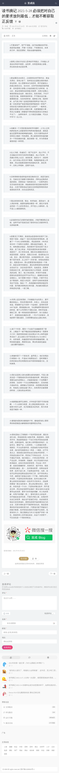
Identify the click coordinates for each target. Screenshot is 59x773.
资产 (15, 750)
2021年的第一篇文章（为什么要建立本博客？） (27, 663)
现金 (20, 750)
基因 (37, 750)
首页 (7, 36)
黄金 (26, 750)
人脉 (5, 747)
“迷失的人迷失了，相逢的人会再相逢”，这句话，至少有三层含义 (34, 670)
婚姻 (10, 747)
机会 (15, 747)
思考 (31, 747)
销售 (5, 754)
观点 (36, 747)
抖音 (20, 747)
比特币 (42, 747)
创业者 (32, 750)
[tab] (11, 657)
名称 (4, 619)
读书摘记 (18, 28)
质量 (47, 750)
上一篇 (6, 573)
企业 (53, 747)
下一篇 (52, 573)
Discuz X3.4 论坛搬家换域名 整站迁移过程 (24, 692)
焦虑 (5, 750)
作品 (42, 750)
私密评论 (48, 613)
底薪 (53, 750)
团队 (10, 750)
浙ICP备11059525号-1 (27, 769)
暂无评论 (44, 26)
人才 (47, 747)
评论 (4, 593)
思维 (26, 747)
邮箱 (4, 628)
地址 (3, 637)
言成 (6, 26)
